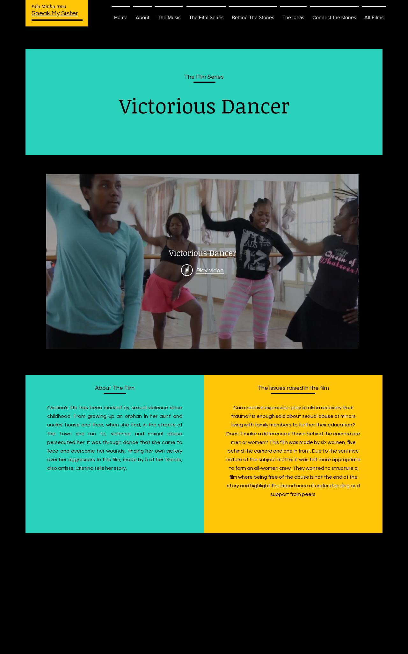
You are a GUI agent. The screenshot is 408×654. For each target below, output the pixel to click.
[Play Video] (202, 270)
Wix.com (258, 646)
